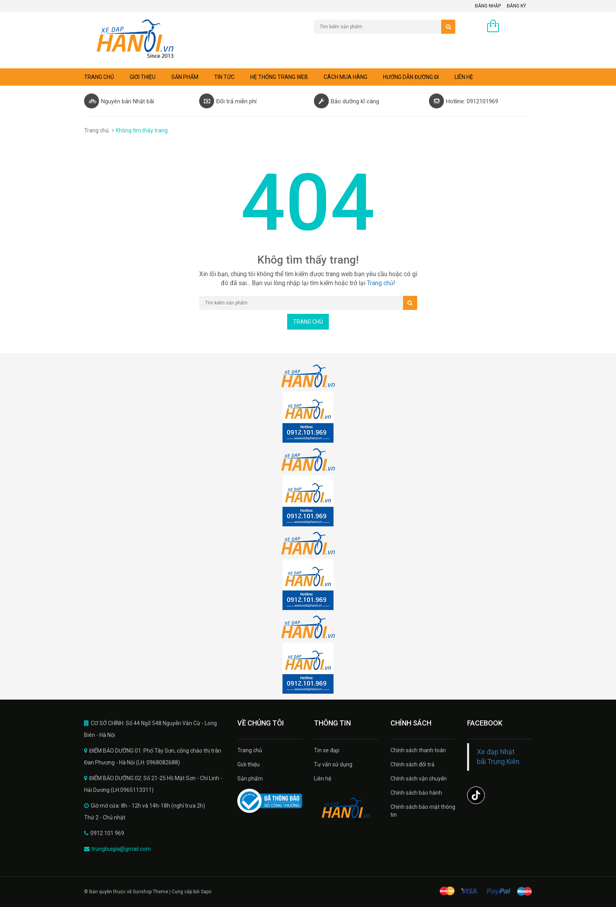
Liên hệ (464, 77)
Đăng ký (516, 6)
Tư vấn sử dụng (333, 764)
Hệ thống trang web (279, 77)
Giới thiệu (143, 77)
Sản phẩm (250, 778)
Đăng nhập (488, 6)
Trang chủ (249, 750)
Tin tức (224, 77)
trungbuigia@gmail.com (121, 849)
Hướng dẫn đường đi (411, 77)
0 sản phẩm (517, 27)
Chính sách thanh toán (418, 750)
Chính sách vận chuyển (418, 778)
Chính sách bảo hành (416, 793)
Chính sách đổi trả (412, 764)
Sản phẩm (184, 77)
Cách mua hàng (345, 77)
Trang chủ (99, 77)
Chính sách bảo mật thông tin (422, 811)
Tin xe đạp (326, 750)
